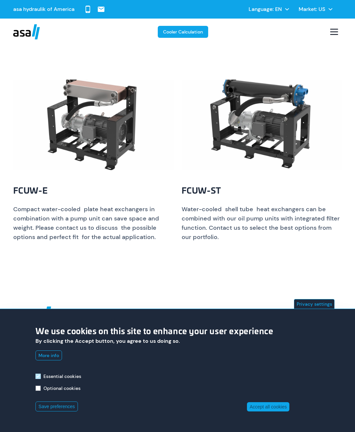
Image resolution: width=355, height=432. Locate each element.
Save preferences (56, 406)
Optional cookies (62, 388)
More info (48, 355)
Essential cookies (62, 376)
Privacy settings (314, 304)
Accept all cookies (268, 406)
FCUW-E (30, 191)
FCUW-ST (201, 191)
